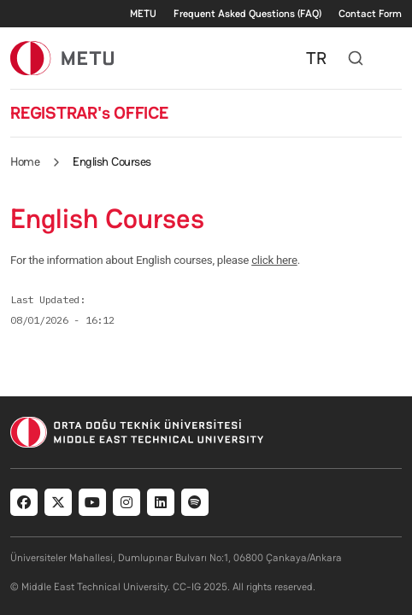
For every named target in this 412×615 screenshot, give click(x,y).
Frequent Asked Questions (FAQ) (247, 13)
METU (143, 13)
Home (24, 161)
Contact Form (370, 13)
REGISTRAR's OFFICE (89, 112)
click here (274, 260)
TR (316, 58)
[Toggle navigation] (393, 58)
